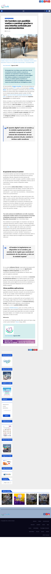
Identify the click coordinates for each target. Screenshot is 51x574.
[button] (44, 11)
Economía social (46, 521)
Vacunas (37, 531)
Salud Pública (31, 531)
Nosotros (34, 521)
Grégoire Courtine (16, 86)
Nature (17, 321)
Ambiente (38, 524)
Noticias (47, 531)
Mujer (48, 524)
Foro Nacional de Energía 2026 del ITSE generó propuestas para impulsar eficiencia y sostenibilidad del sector (31, 496)
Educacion (33, 524)
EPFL (15, 88)
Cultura (43, 524)
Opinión (42, 531)
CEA (8, 226)
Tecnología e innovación (9, 18)
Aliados (39, 521)
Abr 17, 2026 (6, 502)
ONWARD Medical (13, 307)
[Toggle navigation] (23, 11)
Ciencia (30, 528)
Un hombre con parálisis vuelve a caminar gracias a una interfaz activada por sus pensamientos (18, 24)
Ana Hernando (7, 65)
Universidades (35, 528)
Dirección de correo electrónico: (7, 408)
